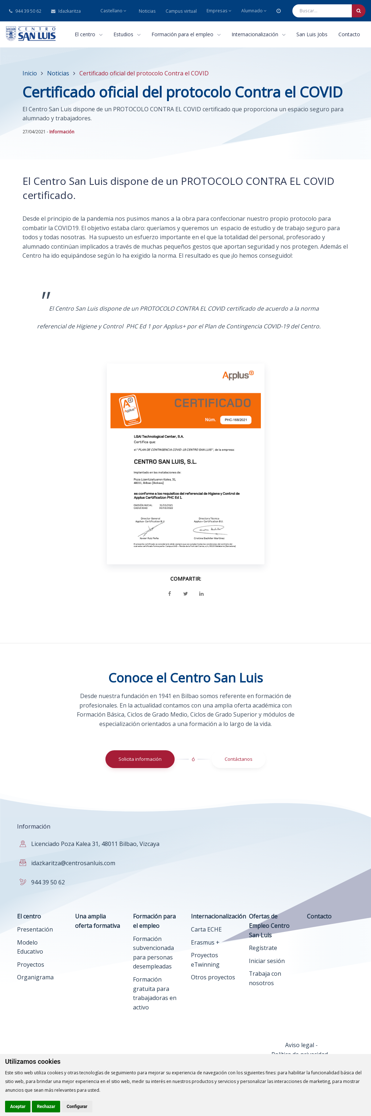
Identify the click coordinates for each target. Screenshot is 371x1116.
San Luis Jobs (312, 34)
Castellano (113, 11)
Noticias (147, 11)
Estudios (127, 34)
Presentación (35, 929)
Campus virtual (181, 11)
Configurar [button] (77, 1106)
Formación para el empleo (186, 34)
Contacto (349, 34)
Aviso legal (299, 1045)
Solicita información (140, 759)
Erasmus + (205, 942)
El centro (89, 34)
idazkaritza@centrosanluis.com (73, 863)
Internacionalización (258, 34)
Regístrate (263, 948)
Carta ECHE (206, 929)
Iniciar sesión (267, 961)
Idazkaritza (66, 11)
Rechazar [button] (46, 1106)
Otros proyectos (213, 977)
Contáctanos (239, 759)
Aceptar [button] (17, 1106)
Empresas (219, 11)
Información (61, 132)
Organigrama (35, 977)
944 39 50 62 (25, 11)
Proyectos (30, 964)
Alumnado (254, 11)
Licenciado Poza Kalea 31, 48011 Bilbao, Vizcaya (95, 844)
